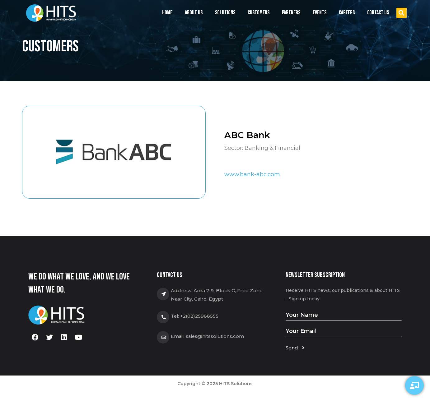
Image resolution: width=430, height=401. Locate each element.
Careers (347, 12)
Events (319, 14)
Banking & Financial (273, 148)
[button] (401, 13)
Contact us (378, 12)
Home (167, 12)
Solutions (225, 14)
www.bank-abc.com (252, 174)
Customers (258, 12)
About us (194, 12)
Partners (291, 12)
